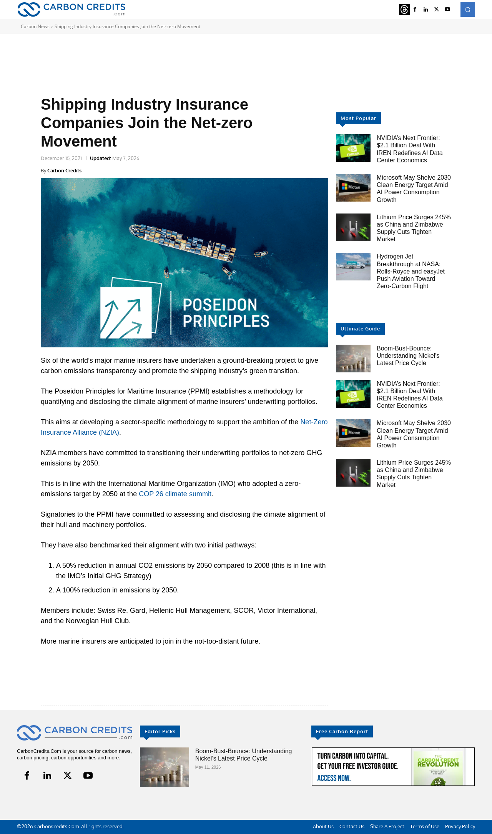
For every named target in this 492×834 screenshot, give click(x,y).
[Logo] (71, 9)
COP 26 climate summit (175, 494)
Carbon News (35, 26)
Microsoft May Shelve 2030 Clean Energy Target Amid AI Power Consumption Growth (414, 188)
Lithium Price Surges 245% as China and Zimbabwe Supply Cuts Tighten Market (414, 473)
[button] (467, 9)
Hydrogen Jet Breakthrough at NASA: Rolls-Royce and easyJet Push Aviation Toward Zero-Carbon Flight (411, 271)
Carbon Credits (64, 170)
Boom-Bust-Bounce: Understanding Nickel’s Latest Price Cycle (408, 355)
